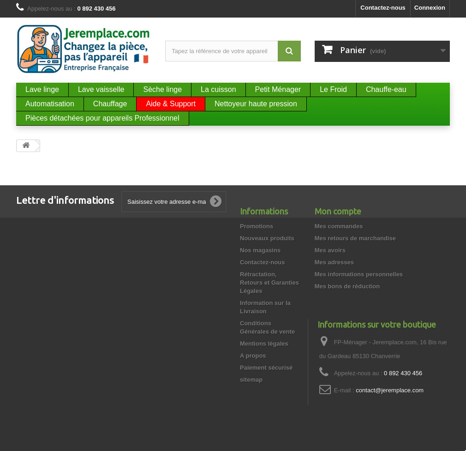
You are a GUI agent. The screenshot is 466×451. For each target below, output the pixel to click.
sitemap (251, 379)
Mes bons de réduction (347, 286)
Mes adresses (334, 262)
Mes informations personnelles (359, 274)
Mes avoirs (330, 250)
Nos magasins (260, 250)
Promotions (256, 226)
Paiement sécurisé (266, 367)
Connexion (429, 7)
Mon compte (338, 211)
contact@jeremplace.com (390, 390)
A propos (253, 355)
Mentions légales (264, 343)
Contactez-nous (383, 7)
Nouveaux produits (267, 238)
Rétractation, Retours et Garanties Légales (269, 282)
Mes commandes (339, 226)
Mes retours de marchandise (355, 238)
